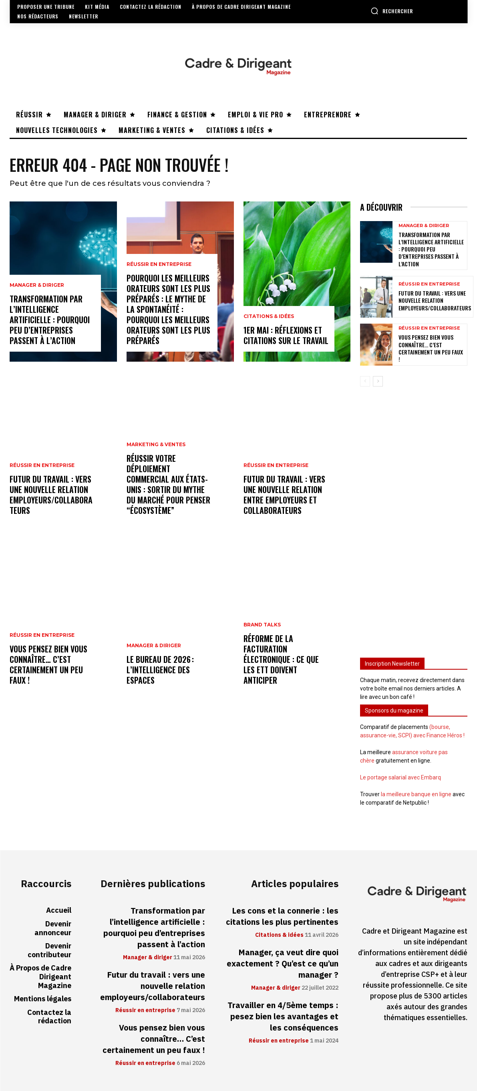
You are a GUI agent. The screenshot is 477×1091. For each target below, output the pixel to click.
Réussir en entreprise (42, 465)
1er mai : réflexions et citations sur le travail (286, 335)
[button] (391, 11)
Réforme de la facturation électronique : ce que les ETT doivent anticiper (281, 659)
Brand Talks (262, 624)
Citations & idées (269, 316)
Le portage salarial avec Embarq (400, 777)
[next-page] (378, 381)
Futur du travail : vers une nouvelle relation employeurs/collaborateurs (51, 494)
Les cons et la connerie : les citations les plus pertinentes (282, 916)
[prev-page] (365, 381)
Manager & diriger (37, 285)
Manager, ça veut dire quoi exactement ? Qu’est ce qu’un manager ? (282, 963)
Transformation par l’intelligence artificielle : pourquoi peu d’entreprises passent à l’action (50, 319)
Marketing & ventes (156, 444)
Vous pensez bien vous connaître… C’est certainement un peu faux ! (48, 664)
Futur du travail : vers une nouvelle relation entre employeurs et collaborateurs (284, 494)
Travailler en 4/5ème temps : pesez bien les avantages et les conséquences (282, 1016)
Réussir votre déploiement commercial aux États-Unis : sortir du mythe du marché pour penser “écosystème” (168, 484)
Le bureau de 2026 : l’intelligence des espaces (160, 669)
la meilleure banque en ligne (416, 794)
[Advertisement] (413, 518)
